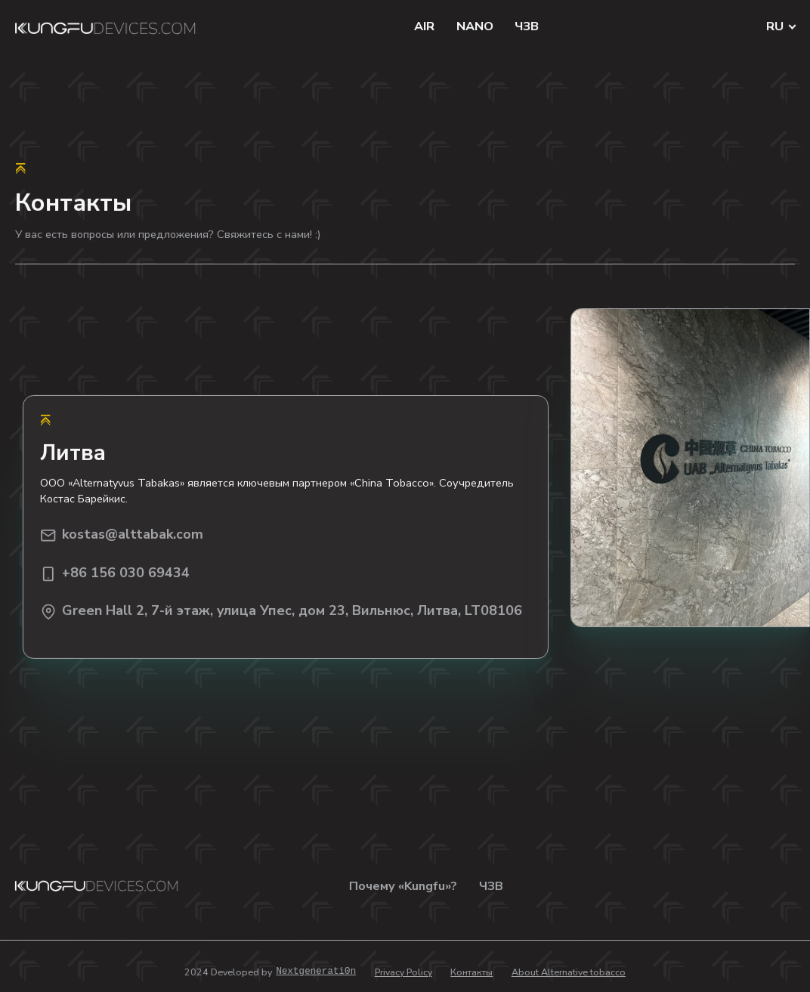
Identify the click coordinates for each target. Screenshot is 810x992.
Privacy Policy (403, 972)
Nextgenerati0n (316, 972)
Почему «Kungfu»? (403, 886)
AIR (424, 26)
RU (775, 26)
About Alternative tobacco (569, 972)
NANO (474, 26)
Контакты (471, 972)
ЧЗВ (527, 26)
